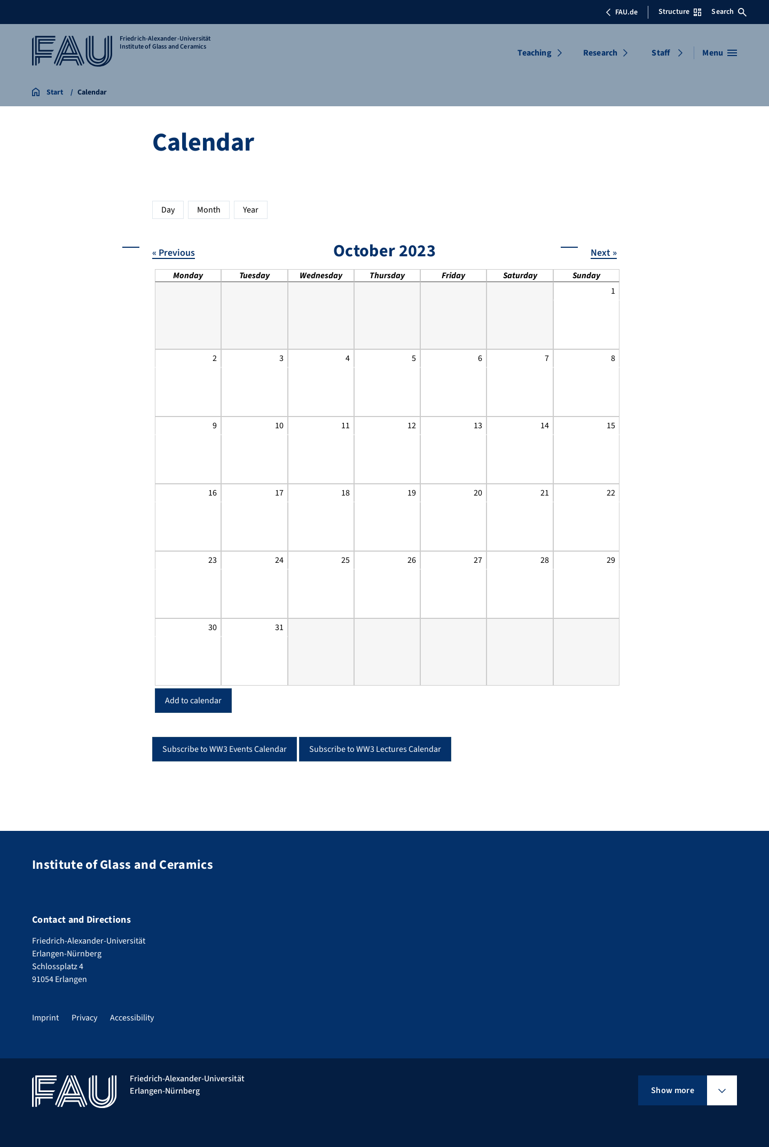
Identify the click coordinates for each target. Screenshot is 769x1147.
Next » (604, 252)
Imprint (45, 1018)
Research (600, 53)
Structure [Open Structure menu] (679, 11)
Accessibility (132, 1018)
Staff (661, 53)
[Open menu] (719, 53)
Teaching (534, 53)
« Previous (173, 252)
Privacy (84, 1018)
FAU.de (621, 12)
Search (729, 11)
